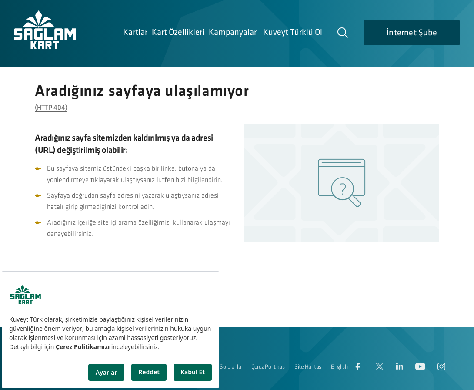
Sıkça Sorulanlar (224, 367)
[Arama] (342, 32)
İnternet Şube (412, 33)
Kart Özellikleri (178, 32)
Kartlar (135, 32)
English (339, 367)
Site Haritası (308, 367)
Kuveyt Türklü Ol (292, 32)
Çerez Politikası (268, 367)
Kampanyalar (233, 32)
